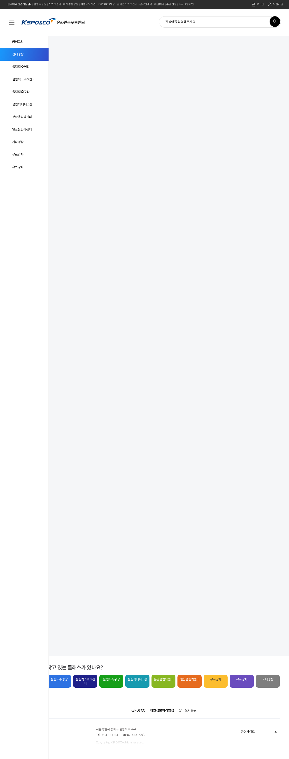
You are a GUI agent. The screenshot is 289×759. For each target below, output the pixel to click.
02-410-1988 (149, 734)
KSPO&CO (143, 709)
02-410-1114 (121, 734)
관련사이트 (259, 731)
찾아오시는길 (193, 709)
